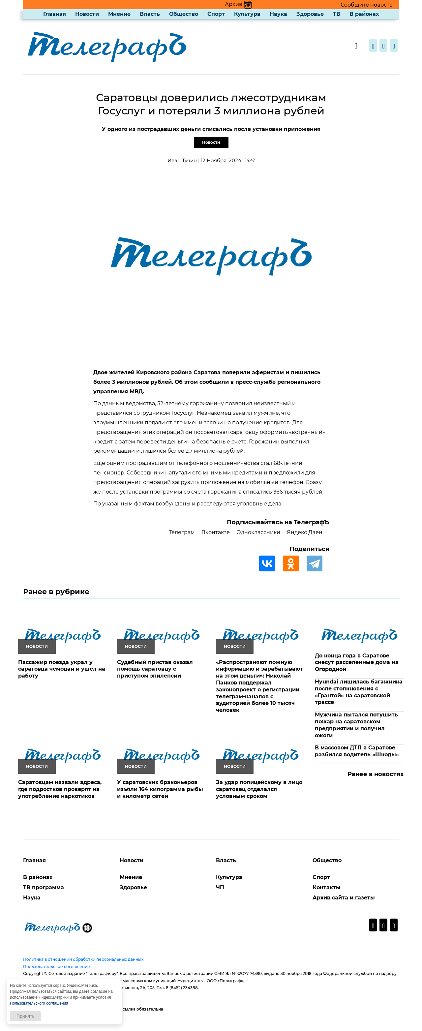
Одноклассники (258, 532)
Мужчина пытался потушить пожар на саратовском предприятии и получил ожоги (356, 725)
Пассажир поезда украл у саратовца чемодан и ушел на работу (61, 669)
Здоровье (310, 14)
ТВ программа (43, 887)
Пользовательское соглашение (56, 966)
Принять (25, 1016)
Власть (150, 14)
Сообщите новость (366, 5)
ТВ (336, 14)
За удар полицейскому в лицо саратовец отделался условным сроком (259, 789)
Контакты (327, 887)
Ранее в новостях (375, 774)
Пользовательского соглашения (39, 1003)
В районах (364, 14)
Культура (247, 14)
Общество (183, 14)
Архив (238, 4)
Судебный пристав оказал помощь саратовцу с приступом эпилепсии (155, 669)
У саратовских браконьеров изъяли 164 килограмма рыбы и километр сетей (160, 789)
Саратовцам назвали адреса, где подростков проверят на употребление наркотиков (60, 789)
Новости (87, 14)
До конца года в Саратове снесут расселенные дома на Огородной (357, 662)
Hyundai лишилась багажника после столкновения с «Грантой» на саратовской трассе (359, 692)
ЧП (220, 887)
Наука (278, 14)
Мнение (119, 14)
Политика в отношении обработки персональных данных (83, 959)
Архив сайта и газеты (344, 898)
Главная (54, 14)
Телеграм (182, 532)
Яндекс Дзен (304, 532)
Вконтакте (215, 532)
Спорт (216, 14)
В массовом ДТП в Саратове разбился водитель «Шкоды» (357, 751)
